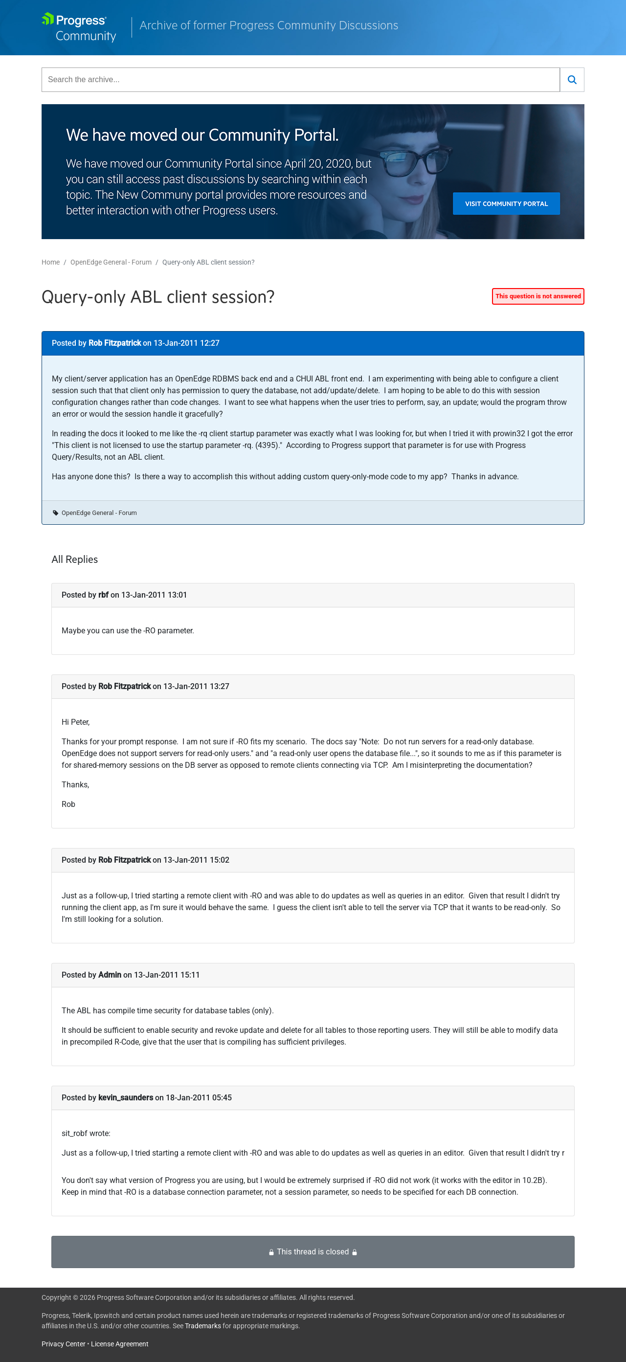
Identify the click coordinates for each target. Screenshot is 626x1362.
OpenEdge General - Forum (111, 262)
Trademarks (203, 1326)
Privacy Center (64, 1344)
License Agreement (120, 1344)
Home (51, 262)
